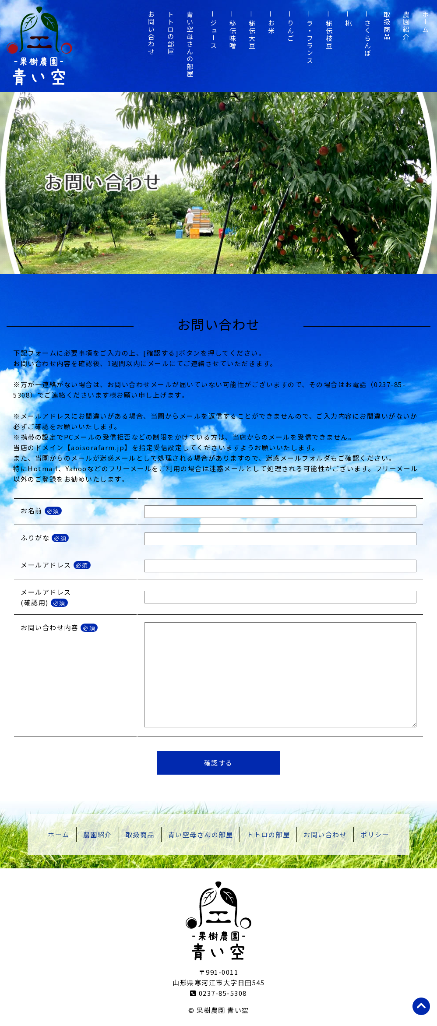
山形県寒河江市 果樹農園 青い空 (39, 46)
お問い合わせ (151, 33)
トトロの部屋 (170, 33)
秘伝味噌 (232, 34)
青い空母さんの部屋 (189, 44)
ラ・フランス (309, 42)
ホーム (425, 22)
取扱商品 (386, 26)
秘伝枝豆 (329, 34)
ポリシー (374, 834)
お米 (271, 27)
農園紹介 (406, 26)
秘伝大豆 (252, 34)
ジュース (213, 34)
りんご (290, 31)
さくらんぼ (367, 38)
